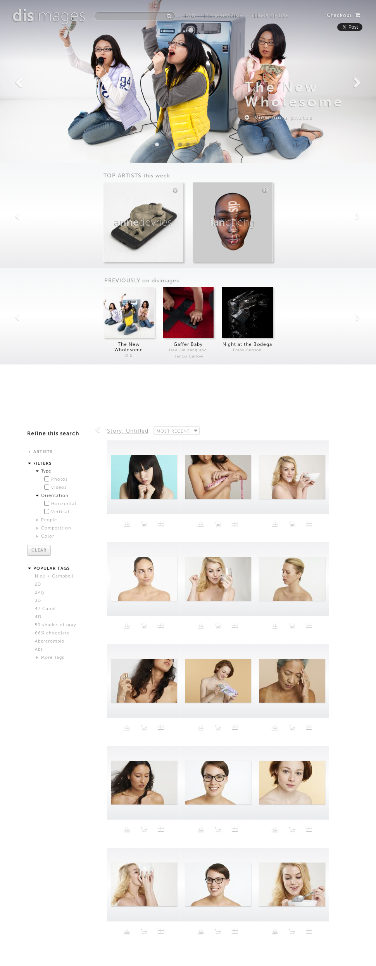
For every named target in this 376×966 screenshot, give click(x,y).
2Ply (40, 592)
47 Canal (45, 608)
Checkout (343, 15)
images (49, 15)
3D (38, 600)
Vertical (60, 511)
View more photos (279, 117)
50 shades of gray (55, 624)
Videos (59, 487)
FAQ (190, 16)
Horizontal (63, 503)
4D (38, 616)
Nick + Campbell (54, 576)
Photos (59, 479)
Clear (39, 550)
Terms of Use (270, 16)
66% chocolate (52, 633)
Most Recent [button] (174, 431)
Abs (39, 649)
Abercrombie (49, 641)
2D (38, 584)
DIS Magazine (223, 16)
